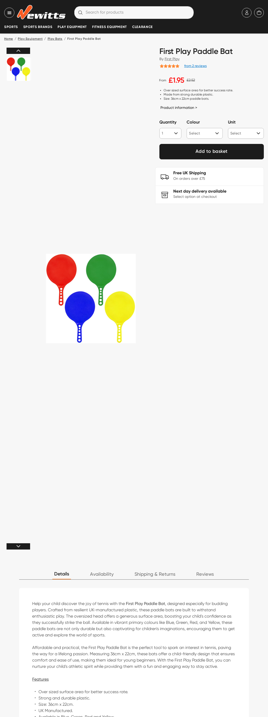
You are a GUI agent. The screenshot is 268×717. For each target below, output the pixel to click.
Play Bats (55, 39)
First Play (172, 59)
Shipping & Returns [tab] (155, 574)
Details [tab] (61, 574)
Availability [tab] (102, 574)
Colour (193, 122)
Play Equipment (72, 27)
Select (194, 133)
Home (8, 39)
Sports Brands (37, 27)
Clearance (142, 27)
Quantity (167, 122)
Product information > (178, 107)
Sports (11, 27)
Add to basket (212, 151)
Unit (232, 122)
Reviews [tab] (205, 574)
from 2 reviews (195, 66)
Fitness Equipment (109, 27)
